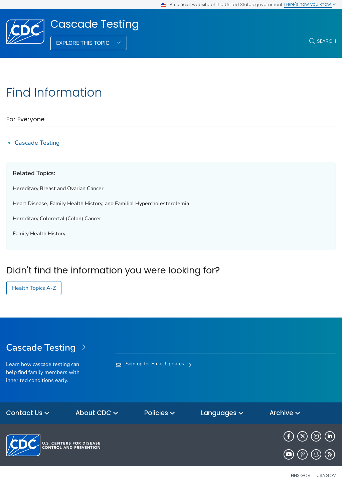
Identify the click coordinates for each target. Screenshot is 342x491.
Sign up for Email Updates (155, 363)
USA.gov (326, 475)
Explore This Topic (83, 43)
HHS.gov (301, 475)
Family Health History (39, 233)
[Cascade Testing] (47, 348)
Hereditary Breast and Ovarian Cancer (58, 188)
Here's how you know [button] (310, 4)
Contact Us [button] (28, 413)
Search (326, 40)
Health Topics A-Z (34, 288)
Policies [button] (159, 413)
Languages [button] (222, 413)
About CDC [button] (97, 413)
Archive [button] (285, 413)
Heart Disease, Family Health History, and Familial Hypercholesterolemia (101, 203)
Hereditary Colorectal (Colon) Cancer (57, 218)
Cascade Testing (94, 24)
